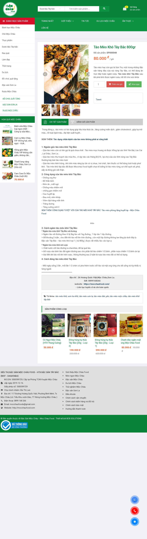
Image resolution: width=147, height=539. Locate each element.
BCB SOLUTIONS (74, 524)
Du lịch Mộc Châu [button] (106, 21)
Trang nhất (47, 21)
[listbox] (51, 9)
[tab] (55, 122)
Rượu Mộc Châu (9, 91)
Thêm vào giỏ (115, 84)
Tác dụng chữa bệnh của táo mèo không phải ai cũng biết (80, 139)
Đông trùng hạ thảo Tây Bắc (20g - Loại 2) (78, 448)
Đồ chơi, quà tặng (10, 79)
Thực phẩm (7, 40)
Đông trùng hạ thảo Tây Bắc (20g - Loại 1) (104, 448)
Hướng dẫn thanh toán (76, 514)
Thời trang (6, 66)
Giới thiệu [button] (67, 21)
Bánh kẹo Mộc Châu (11, 27)
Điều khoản (71, 499)
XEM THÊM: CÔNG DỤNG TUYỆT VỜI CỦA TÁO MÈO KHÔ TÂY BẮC (71, 210)
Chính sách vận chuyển (76, 503)
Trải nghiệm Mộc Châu (76, 492)
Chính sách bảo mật (75, 510)
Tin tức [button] (85, 21)
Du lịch (5, 72)
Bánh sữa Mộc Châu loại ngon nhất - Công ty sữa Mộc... (23, 129)
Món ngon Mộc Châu (75, 481)
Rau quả (5, 53)
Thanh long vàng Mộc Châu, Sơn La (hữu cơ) (22, 164)
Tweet (98, 99)
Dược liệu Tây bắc (10, 47)
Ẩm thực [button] (128, 21)
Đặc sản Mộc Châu (74, 485)
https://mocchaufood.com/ (97, 389)
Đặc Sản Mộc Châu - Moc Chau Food (37, 524)
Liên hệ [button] (45, 28)
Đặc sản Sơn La (9, 85)
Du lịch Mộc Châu (73, 488)
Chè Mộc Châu (8, 34)
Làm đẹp (6, 59)
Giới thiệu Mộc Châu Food (77, 477)
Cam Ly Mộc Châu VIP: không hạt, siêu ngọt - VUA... (23, 141)
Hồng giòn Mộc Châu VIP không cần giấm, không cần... (23, 153)
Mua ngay (134, 84)
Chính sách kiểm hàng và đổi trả (80, 507)
